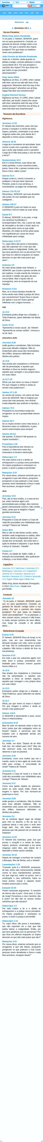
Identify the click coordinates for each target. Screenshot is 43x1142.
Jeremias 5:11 (9, 517)
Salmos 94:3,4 (9, 434)
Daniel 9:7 (7, 214)
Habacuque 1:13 (10, 921)
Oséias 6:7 (7, 551)
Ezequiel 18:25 (9, 888)
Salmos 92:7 (8, 421)
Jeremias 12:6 (9, 496)
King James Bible (10, 77)
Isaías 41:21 (8, 325)
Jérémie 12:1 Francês (12, 574)
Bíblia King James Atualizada (16, 36)
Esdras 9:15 (8, 635)
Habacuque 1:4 (9, 457)
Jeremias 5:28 (9, 342)
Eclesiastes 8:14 (10, 723)
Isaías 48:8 (7, 530)
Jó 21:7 (5, 701)
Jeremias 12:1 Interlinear (13, 568)
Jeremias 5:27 (9, 783)
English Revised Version (14, 95)
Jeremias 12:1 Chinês (21, 576)
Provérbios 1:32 (9, 444)
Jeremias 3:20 (9, 756)
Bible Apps (19, 579)
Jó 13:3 (5, 312)
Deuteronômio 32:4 (11, 160)
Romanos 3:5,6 (9, 289)
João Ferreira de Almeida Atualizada (19, 56)
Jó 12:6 (5, 361)
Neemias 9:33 (8, 655)
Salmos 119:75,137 (11, 191)
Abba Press (14, 586)
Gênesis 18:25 (9, 142)
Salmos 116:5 (8, 713)
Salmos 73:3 (8, 408)
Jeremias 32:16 (9, 855)
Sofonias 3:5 (8, 265)
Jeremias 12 (8, 598)
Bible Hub (29, 579)
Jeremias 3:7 (8, 741)
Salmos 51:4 (8, 176)
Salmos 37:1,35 (9, 392)
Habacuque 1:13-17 (11, 241)
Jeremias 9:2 (8, 816)
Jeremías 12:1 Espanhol (25, 571)
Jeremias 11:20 (9, 123)
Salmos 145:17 (9, 204)
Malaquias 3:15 (9, 473)
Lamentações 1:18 (11, 864)
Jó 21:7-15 (7, 379)
